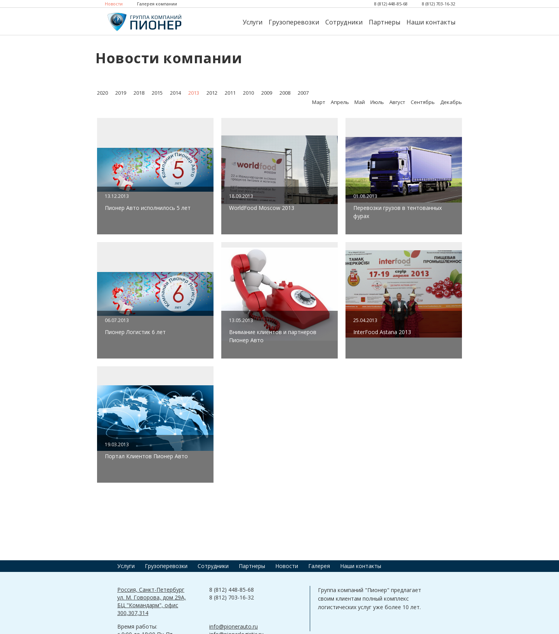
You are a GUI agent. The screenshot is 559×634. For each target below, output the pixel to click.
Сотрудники (344, 22)
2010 (248, 92)
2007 (303, 92)
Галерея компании (157, 4)
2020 (102, 92)
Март (318, 102)
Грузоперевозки (294, 22)
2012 (212, 92)
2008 (285, 92)
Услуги (252, 22)
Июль (377, 102)
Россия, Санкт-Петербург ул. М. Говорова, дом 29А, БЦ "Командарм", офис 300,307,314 (151, 601)
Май (359, 102)
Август (397, 102)
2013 (193, 92)
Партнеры (384, 22)
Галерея (319, 566)
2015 (157, 92)
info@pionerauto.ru (233, 626)
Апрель (340, 102)
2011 (230, 92)
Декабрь (451, 102)
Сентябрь (423, 102)
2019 (120, 92)
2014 (175, 92)
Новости (114, 4)
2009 (266, 92)
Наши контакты (430, 22)
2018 (139, 92)
